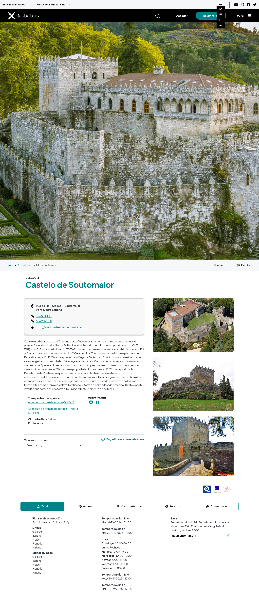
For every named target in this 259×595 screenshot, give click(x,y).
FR (220, 19)
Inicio (11, 265)
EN (220, 8)
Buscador (23, 265)
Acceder (182, 15)
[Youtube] (236, 4)
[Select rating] (54, 445)
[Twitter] (254, 4)
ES (220, 14)
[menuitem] (17, 5)
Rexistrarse (211, 15)
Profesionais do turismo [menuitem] (51, 4)
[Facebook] (248, 4)
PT (220, 25)
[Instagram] (242, 4)
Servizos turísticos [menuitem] (14, 4)
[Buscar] (161, 15)
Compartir (220, 264)
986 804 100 (44, 316)
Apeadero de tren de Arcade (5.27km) (51, 402)
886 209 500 (44, 321)
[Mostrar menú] (249, 16)
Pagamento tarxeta (183, 535)
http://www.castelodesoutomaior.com (60, 327)
